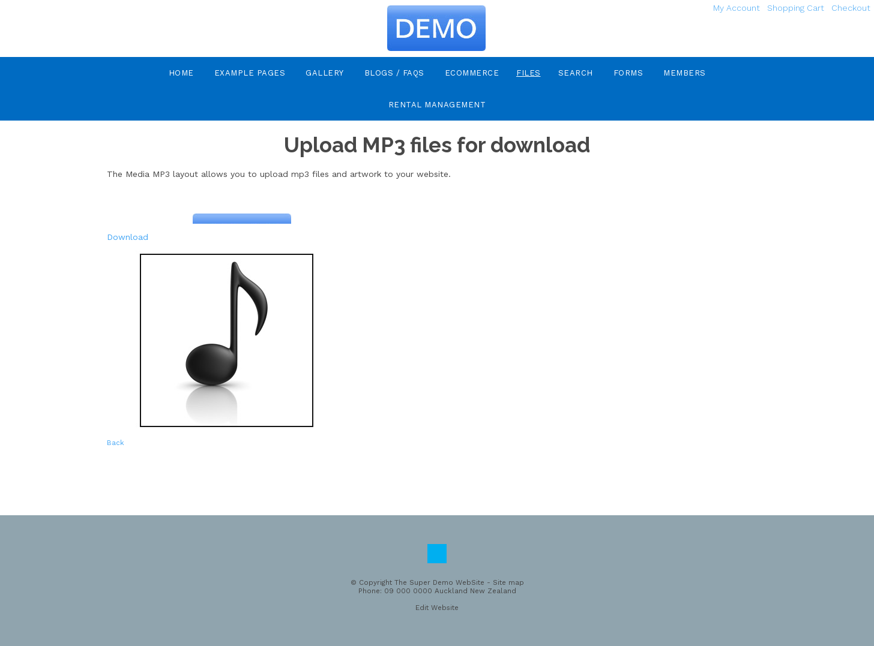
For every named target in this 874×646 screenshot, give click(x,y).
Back (115, 442)
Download (127, 237)
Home (181, 72)
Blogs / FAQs (394, 72)
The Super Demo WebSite (439, 582)
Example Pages (250, 72)
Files (528, 72)
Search (575, 72)
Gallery (325, 72)
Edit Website (437, 607)
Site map (508, 582)
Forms (628, 72)
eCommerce (472, 72)
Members (684, 72)
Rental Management (437, 104)
